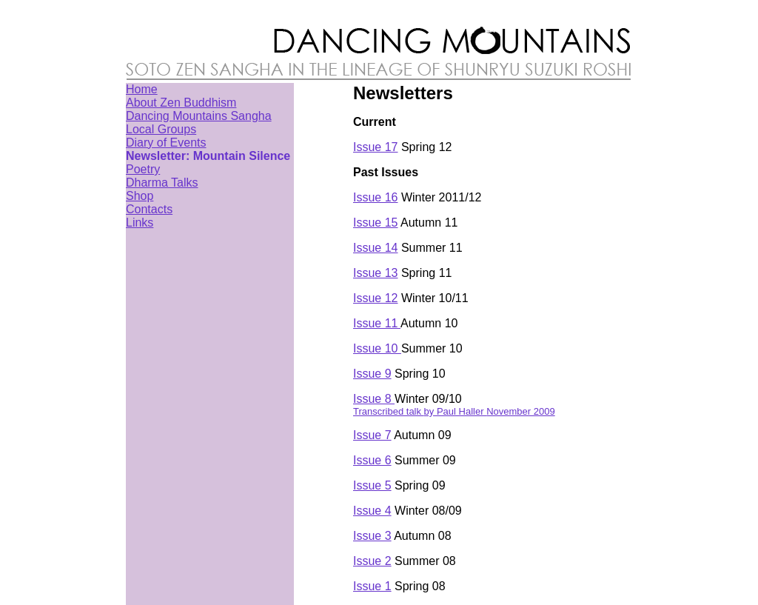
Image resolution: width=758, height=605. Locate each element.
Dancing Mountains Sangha (199, 116)
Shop (139, 196)
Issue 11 (376, 323)
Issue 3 (372, 535)
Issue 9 (372, 373)
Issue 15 (375, 222)
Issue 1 (372, 586)
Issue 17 (375, 147)
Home (142, 89)
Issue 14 (375, 247)
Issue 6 (372, 460)
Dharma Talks (162, 182)
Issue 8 (374, 398)
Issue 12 (375, 298)
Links (139, 222)
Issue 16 (375, 197)
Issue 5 (372, 485)
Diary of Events (166, 142)
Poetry (143, 169)
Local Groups (161, 129)
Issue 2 (372, 561)
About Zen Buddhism (181, 102)
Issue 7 (372, 435)
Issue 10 (377, 348)
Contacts (149, 209)
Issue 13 (375, 273)
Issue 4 (372, 510)
